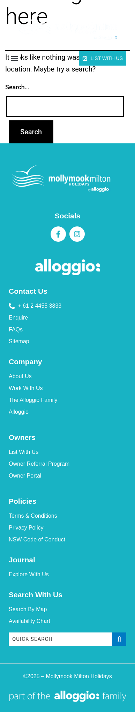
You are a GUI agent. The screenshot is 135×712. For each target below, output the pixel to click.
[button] (14, 58)
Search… (17, 87)
